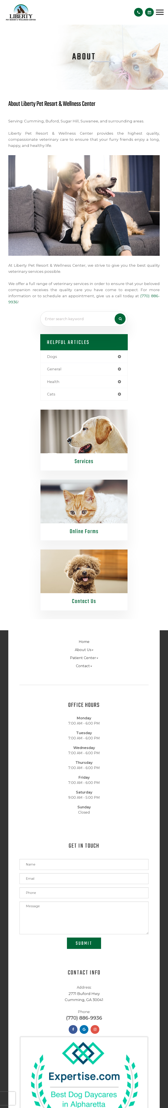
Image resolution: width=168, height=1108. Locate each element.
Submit (84, 943)
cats (51, 394)
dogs (52, 356)
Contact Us (84, 601)
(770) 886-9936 (84, 1018)
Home (84, 642)
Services (84, 461)
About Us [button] (84, 650)
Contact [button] (84, 666)
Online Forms (84, 531)
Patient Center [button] (84, 658)
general (54, 369)
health (53, 382)
